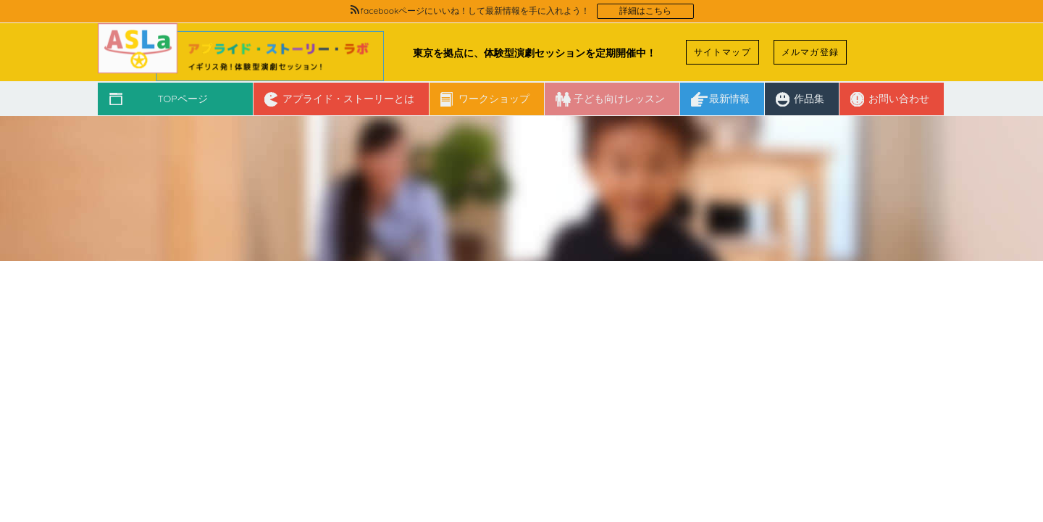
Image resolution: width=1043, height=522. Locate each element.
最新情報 (729, 98)
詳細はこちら (645, 11)
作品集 (809, 98)
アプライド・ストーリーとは (348, 98)
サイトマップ (722, 51)
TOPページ (182, 98)
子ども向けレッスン (619, 98)
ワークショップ (493, 98)
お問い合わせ (898, 98)
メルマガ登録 (810, 51)
